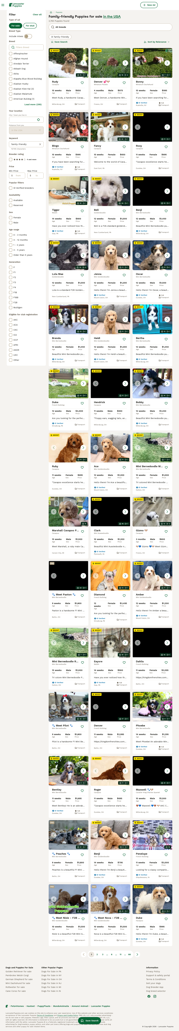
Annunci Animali (80, 1006)
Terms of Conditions (45, 1015)
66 (129, 954)
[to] (37, 175)
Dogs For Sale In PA (51, 971)
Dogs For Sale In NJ (51, 983)
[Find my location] (38, 119)
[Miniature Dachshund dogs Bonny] (152, 63)
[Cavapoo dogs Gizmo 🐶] (152, 512)
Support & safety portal (158, 975)
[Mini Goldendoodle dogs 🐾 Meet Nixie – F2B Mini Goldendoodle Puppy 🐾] (68, 899)
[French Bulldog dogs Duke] (68, 383)
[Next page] (137, 954)
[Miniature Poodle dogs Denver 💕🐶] (110, 63)
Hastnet (31, 1006)
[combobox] (22, 119)
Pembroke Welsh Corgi (17, 975)
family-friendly (60, 37)
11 (120, 954)
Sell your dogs (153, 983)
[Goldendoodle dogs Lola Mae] (68, 255)
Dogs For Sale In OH (51, 979)
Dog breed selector (156, 991)
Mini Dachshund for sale (18, 983)
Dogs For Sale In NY (51, 975)
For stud (30, 25)
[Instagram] (155, 996)
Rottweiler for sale (15, 987)
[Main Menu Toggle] (3, 5)
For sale (15, 25)
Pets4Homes (17, 1006)
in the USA (112, 16)
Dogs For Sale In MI (51, 987)
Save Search (59, 42)
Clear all (37, 14)
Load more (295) (33, 104)
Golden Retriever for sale (18, 971)
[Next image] (83, 63)
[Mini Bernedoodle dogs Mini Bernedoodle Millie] (152, 447)
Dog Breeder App (154, 987)
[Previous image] (53, 63)
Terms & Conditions (156, 979)
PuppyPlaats (43, 1006)
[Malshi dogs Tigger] (68, 191)
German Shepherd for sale (19, 979)
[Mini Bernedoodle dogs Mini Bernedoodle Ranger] (68, 643)
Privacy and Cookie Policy (67, 1015)
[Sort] (156, 42)
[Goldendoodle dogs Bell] (110, 191)
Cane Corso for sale (16, 991)
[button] (68, 63)
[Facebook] (149, 996)
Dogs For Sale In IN (51, 991)
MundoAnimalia (61, 1006)
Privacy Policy (153, 971)
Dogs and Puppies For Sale (19, 967)
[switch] (28, 36)
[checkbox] (10, 53)
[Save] (82, 83)
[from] (19, 175)
